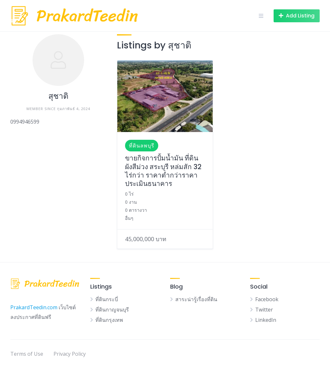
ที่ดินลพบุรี (141, 145)
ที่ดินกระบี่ (106, 299)
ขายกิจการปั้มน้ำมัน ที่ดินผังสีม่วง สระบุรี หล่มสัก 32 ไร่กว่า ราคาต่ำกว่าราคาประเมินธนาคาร (163, 170)
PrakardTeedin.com (33, 307)
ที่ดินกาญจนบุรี (112, 309)
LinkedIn (265, 319)
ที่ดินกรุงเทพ (109, 319)
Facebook (266, 299)
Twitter (264, 309)
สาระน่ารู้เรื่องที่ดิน (196, 299)
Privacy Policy (69, 353)
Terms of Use (26, 353)
